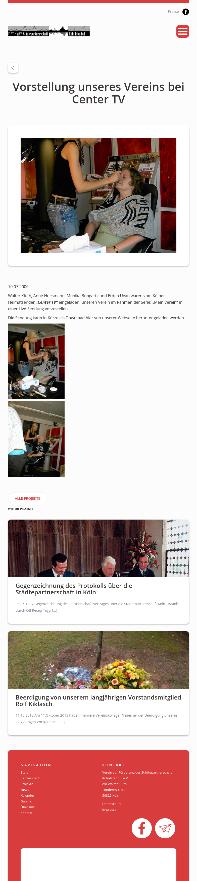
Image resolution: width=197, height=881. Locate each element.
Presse (173, 11)
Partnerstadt (30, 778)
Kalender (27, 795)
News (25, 789)
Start (24, 772)
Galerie (26, 801)
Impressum (111, 809)
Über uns (28, 807)
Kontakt (26, 812)
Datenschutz (111, 803)
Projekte (27, 784)
